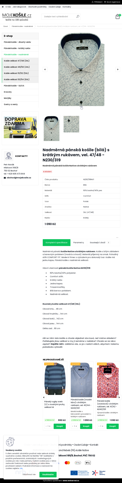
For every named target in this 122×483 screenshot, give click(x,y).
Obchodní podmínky (37, 6)
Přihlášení (98, 2)
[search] (77, 17)
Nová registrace (113, 2)
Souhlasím (48, 474)
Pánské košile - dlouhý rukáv (17, 42)
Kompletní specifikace (56, 242)
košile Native (82, 450)
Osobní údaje (55, 6)
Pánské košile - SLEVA (14, 85)
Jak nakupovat (19, 6)
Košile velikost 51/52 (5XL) (16, 73)
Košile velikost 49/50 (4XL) (17, 67)
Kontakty (67, 6)
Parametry (78, 242)
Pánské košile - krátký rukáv (17, 48)
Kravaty (8, 92)
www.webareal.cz (71, 480)
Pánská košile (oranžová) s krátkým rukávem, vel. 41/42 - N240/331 (107, 405)
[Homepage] (3, 7)
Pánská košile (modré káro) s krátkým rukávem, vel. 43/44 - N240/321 (81, 403)
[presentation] (45, 69)
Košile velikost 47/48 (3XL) (17, 60)
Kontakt (94, 444)
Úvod (5, 26)
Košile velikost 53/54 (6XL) (17, 79)
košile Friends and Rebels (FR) (60, 450)
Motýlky (7, 98)
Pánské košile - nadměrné (22, 26)
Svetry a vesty (11, 104)
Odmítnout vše (29, 474)
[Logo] (19, 17)
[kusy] (48, 426)
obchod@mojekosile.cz (19, 177)
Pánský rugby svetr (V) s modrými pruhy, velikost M (54, 404)
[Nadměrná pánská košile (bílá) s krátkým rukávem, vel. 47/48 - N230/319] (81, 69)
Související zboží (100, 242)
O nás (8, 6)
